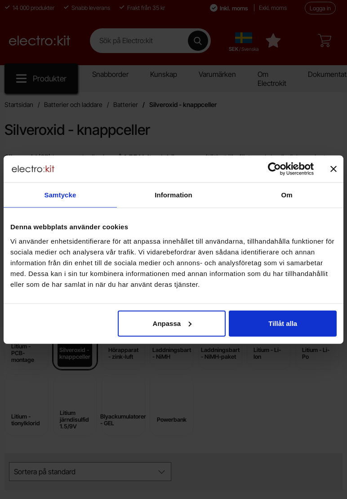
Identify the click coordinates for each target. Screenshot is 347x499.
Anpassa (172, 323)
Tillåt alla (282, 323)
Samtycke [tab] (60, 195)
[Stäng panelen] (333, 169)
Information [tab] (173, 195)
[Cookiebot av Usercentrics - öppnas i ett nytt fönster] (274, 169)
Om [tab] (286, 195)
